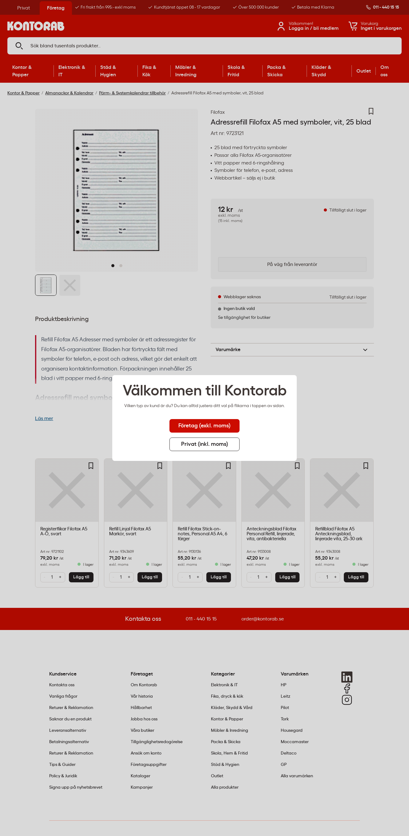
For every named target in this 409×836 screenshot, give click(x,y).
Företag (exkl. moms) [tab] (204, 426)
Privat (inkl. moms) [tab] (204, 444)
